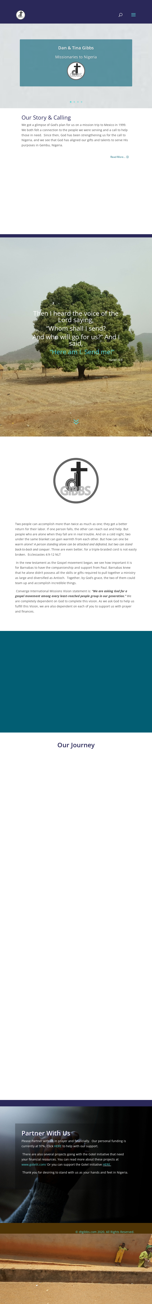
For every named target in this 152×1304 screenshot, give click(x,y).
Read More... (117, 157)
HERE (58, 1146)
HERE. (107, 1164)
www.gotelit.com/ (34, 1164)
